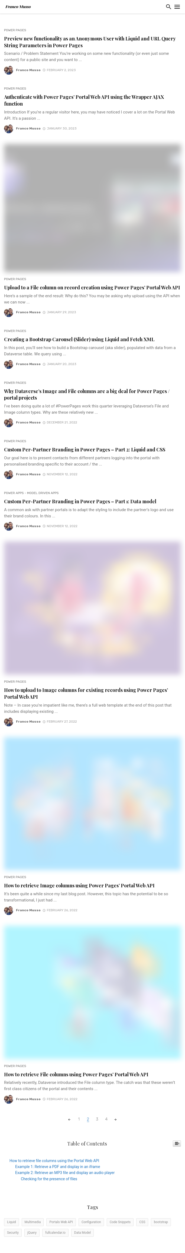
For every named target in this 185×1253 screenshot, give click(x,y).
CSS (142, 1222)
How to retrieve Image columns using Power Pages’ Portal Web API (79, 885)
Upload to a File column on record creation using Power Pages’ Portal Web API (92, 287)
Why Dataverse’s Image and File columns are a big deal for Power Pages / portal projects (87, 394)
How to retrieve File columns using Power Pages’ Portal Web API (76, 1074)
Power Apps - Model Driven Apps (31, 493)
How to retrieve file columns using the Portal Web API (54, 1161)
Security (13, 1233)
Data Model (82, 1233)
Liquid (11, 1222)
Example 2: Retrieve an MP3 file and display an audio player (65, 1172)
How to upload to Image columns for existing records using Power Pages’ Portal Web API (86, 693)
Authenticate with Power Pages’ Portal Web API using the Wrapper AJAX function (84, 100)
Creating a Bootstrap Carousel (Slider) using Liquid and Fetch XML (79, 339)
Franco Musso (28, 70)
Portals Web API (61, 1222)
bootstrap (161, 1222)
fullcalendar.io (55, 1233)
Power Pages (15, 30)
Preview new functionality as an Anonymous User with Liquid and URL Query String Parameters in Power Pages (90, 41)
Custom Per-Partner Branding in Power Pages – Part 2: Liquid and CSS (84, 449)
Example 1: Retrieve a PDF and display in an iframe (57, 1167)
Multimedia (33, 1222)
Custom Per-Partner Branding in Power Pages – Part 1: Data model (80, 501)
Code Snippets (120, 1222)
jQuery (32, 1233)
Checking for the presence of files (49, 1179)
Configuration (91, 1222)
